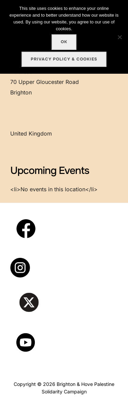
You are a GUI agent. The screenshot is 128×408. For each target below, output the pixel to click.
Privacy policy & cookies (64, 59)
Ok (64, 42)
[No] (119, 37)
